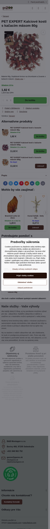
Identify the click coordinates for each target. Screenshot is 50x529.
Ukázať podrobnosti (25, 288)
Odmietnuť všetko (25, 282)
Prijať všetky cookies (25, 276)
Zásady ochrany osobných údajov (25, 269)
